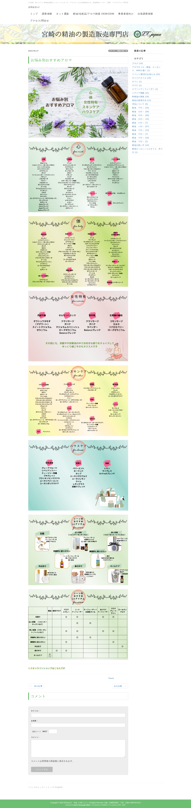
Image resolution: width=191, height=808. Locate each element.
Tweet (111, 678)
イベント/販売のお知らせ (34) (146, 74)
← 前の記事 (36, 686)
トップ (51, 787)
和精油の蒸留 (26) (140, 97)
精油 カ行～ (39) (140, 112)
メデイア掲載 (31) (140, 93)
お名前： (34, 721)
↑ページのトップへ (37, 787)
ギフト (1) (137, 82)
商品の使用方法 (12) (141, 100)
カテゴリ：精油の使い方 (118, 51)
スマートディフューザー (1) (145, 89)
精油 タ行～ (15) (140, 119)
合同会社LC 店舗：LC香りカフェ (76, 803)
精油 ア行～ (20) (140, 108)
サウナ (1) (137, 85)
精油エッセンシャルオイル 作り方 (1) (147, 150)
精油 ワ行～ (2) (140, 141)
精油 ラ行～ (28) (140, 138)
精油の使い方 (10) (140, 145)
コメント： (35, 737)
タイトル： (35, 711)
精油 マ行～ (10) (140, 130)
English (59, 787)
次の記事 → (120, 686)
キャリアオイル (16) (141, 78)
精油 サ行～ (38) (140, 115)
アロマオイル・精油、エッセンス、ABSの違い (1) (146, 68)
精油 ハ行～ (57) (140, 126)
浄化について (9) (140, 104)
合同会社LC (34, 7)
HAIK (123, 805)
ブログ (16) (137, 63)
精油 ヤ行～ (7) (140, 134)
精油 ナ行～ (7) (140, 123)
